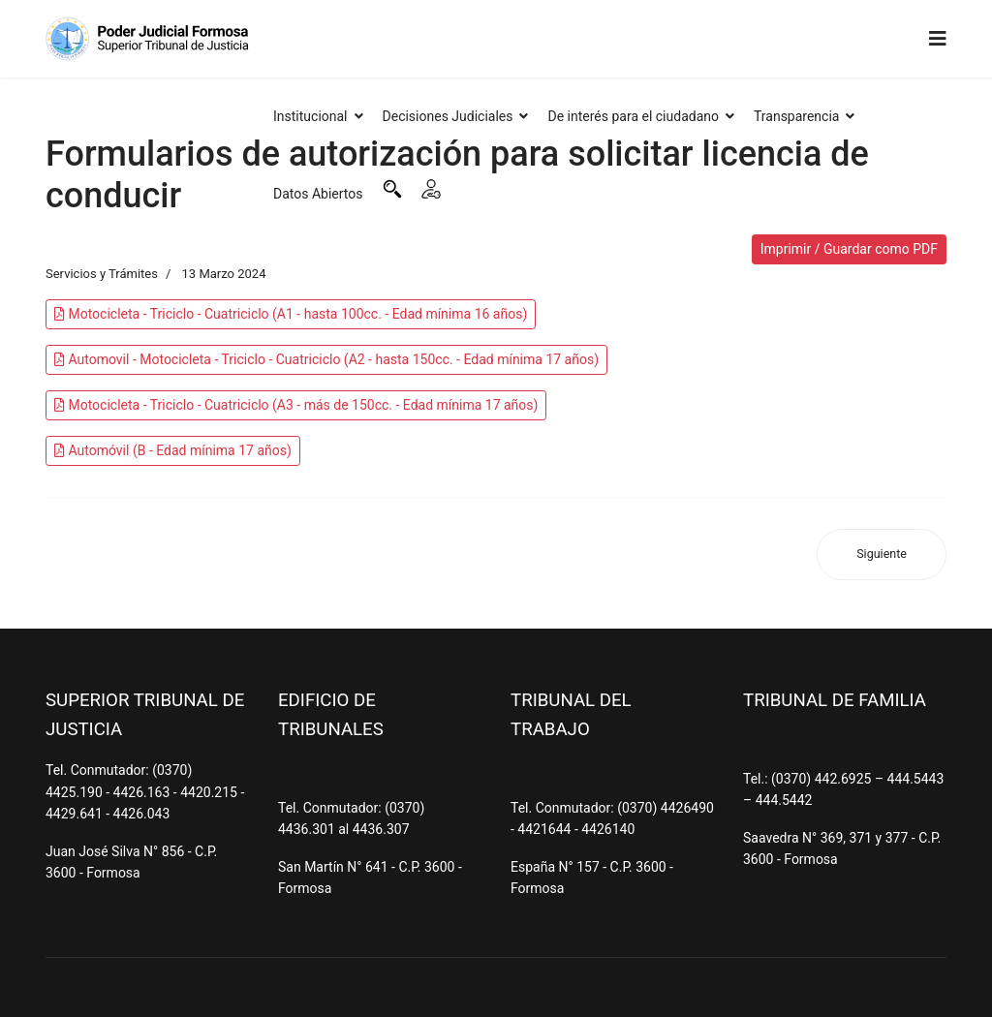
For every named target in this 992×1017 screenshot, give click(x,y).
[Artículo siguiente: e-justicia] (881, 554)
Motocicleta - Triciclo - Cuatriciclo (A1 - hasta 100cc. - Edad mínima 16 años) (290, 314)
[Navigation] (937, 38)
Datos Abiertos (318, 193)
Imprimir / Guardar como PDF (849, 249)
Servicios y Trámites (102, 273)
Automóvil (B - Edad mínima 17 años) (173, 450)
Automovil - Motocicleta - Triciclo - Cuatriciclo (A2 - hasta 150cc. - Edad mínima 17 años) (326, 359)
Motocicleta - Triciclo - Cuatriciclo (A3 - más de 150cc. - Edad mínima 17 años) (296, 405)
